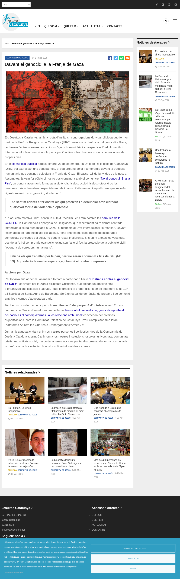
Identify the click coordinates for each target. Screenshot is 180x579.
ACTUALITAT (94, 27)
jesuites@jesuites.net (13, 531)
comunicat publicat (24, 166)
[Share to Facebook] (110, 60)
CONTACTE (116, 27)
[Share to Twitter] (116, 60)
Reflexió (12, 417)
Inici (37, 27)
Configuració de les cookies (133, 548)
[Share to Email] (127, 60)
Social (158, 139)
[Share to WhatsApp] (121, 60)
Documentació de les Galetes (14, 573)
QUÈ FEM (72, 27)
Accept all (133, 569)
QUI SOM (52, 27)
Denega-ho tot (133, 559)
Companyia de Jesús (17, 60)
